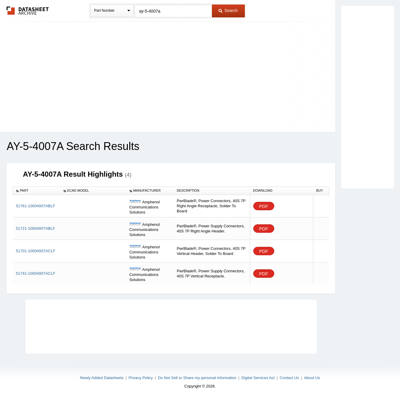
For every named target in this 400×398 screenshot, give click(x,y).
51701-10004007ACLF (36, 251)
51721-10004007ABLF (35, 228)
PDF (263, 206)
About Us (312, 378)
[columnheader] (36, 191)
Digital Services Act (258, 378)
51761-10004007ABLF (35, 206)
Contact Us (289, 378)
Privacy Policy (140, 378)
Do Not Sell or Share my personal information (197, 378)
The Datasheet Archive (28, 11)
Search (228, 10)
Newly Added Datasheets (102, 378)
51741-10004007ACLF (36, 273)
